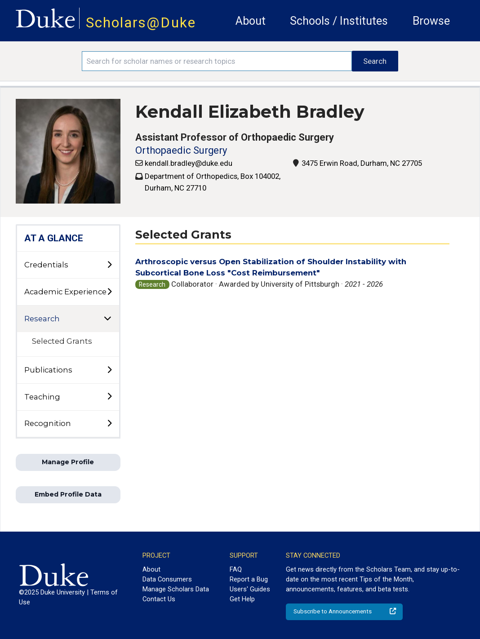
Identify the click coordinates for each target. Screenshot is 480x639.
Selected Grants (62, 341)
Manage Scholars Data (175, 589)
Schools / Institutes (339, 20)
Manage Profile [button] (68, 462)
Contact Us (158, 599)
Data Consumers (167, 579)
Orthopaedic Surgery (181, 150)
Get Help (242, 599)
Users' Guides (250, 589)
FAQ (236, 569)
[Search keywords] (217, 61)
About (251, 20)
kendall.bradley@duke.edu (188, 163)
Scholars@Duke (141, 22)
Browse (431, 20)
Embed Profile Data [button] (68, 494)
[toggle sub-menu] (109, 265)
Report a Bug (249, 579)
